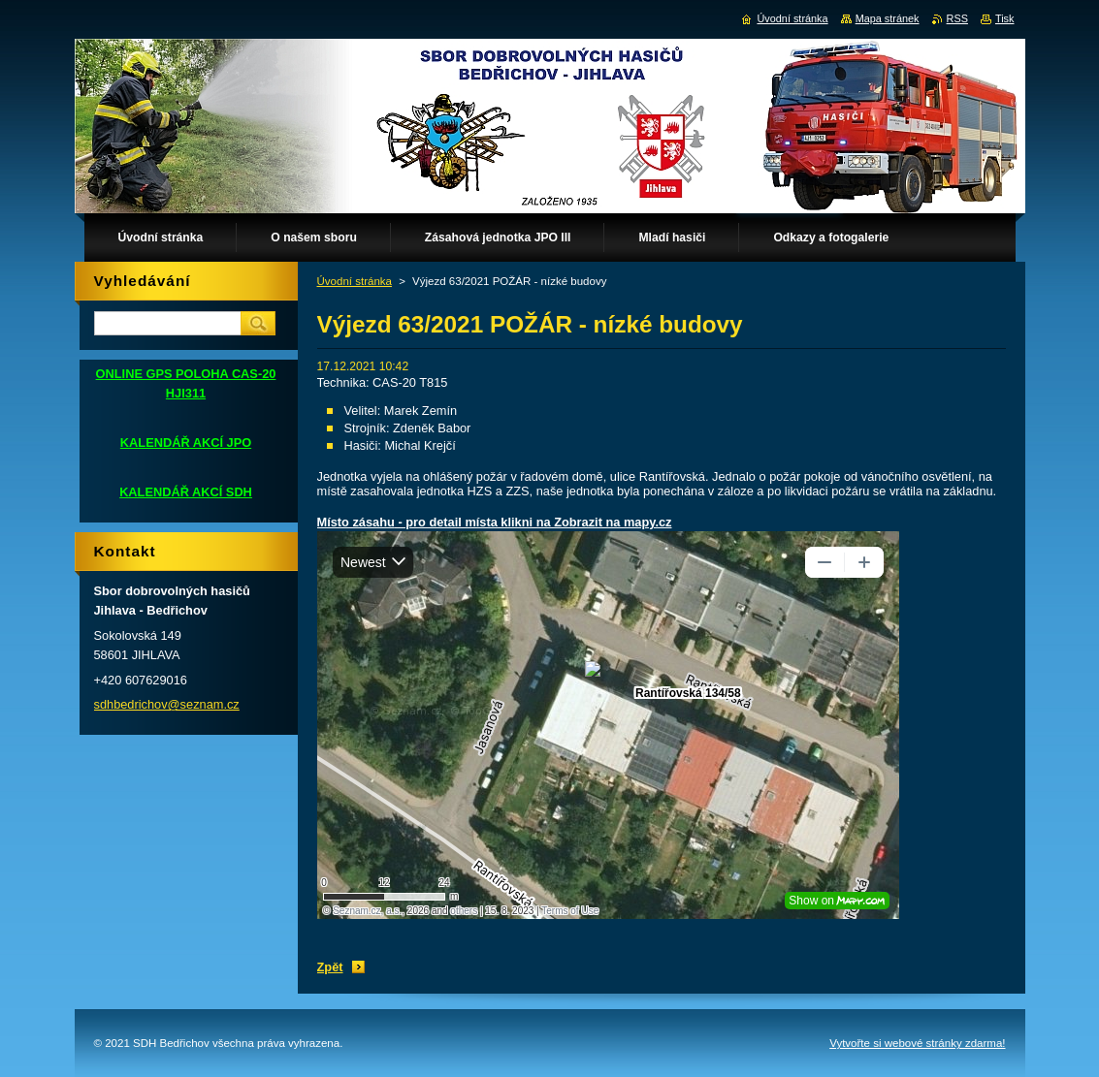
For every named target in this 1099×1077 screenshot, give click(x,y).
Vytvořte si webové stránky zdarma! (917, 1043)
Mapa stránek (888, 18)
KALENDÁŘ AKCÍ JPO (185, 442)
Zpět (330, 967)
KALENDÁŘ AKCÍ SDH (185, 492)
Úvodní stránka (354, 281)
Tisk (1005, 18)
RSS (957, 18)
